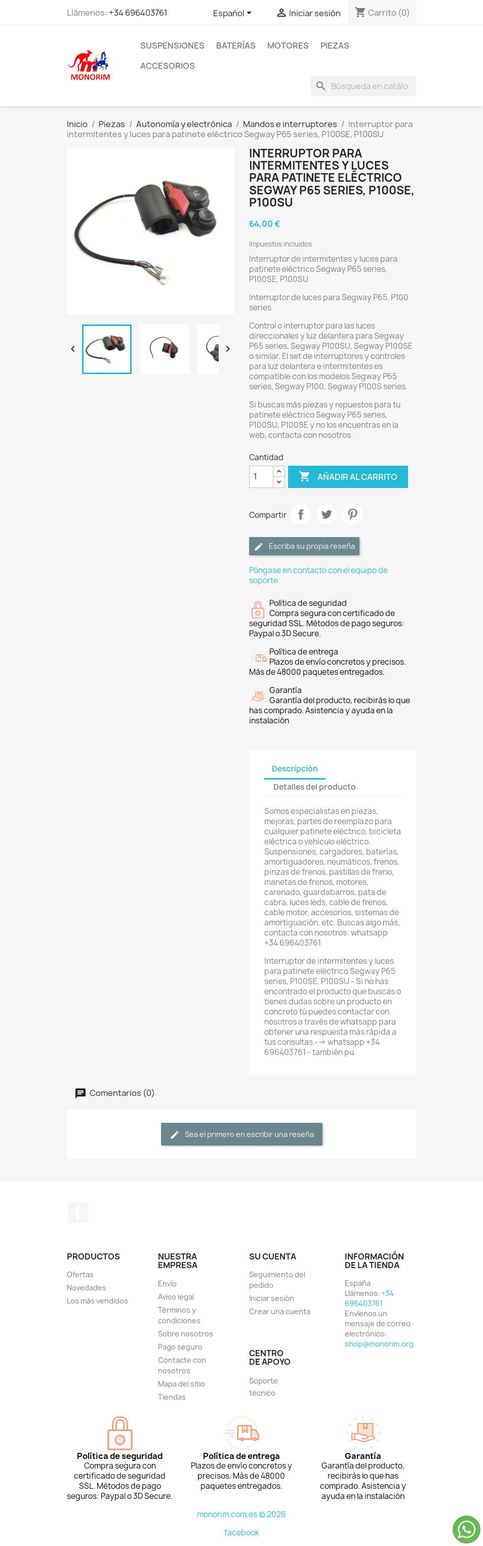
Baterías (236, 45)
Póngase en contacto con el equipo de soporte (318, 575)
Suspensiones (172, 45)
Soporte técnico (263, 1387)
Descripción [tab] (295, 768)
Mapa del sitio (181, 1384)
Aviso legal (176, 1296)
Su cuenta (272, 1256)
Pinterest (352, 514)
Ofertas (80, 1274)
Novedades (86, 1287)
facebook (241, 1532)
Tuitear (326, 514)
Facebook (78, 1213)
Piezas (334, 45)
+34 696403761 (138, 12)
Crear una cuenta (279, 1311)
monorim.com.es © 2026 (241, 1514)
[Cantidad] (261, 477)
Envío (167, 1283)
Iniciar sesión (271, 1298)
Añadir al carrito (348, 476)
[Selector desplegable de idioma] (234, 14)
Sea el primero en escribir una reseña (242, 1134)
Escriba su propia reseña (304, 546)
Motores (288, 45)
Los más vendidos (97, 1301)
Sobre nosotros (185, 1333)
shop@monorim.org (379, 1344)
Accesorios (167, 65)
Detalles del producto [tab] (314, 787)
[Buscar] (363, 86)
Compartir (301, 514)
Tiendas (172, 1397)
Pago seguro (180, 1347)
